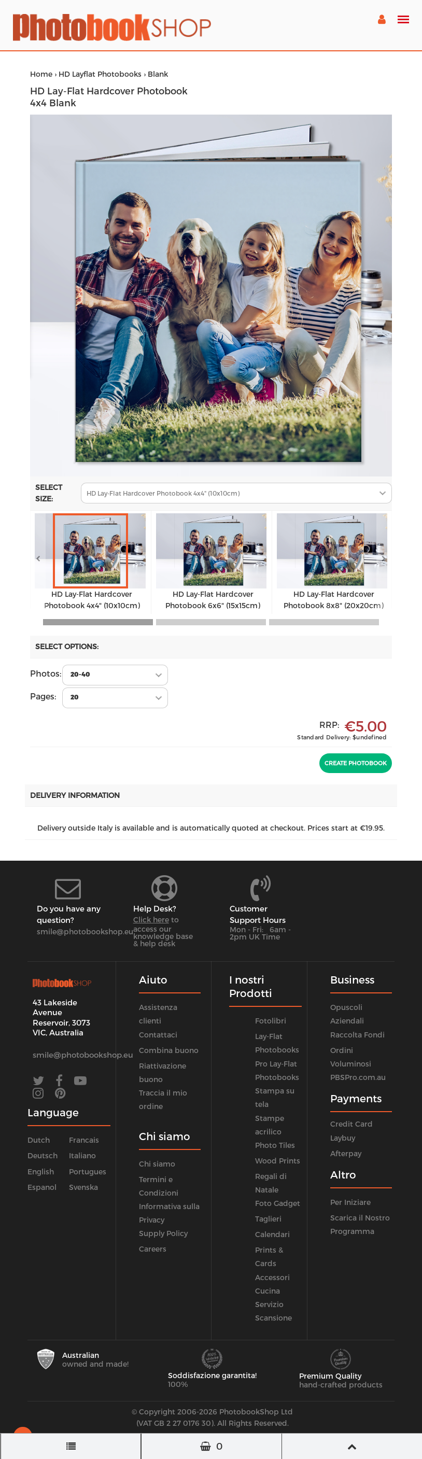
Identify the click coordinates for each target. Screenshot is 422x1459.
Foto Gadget (277, 1203)
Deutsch (42, 1155)
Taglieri (268, 1218)
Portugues (87, 1171)
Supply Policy (163, 1233)
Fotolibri (270, 1020)
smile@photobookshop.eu (85, 931)
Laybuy (342, 1137)
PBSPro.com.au (358, 1077)
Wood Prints (277, 1160)
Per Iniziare (350, 1202)
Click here (151, 919)
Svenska (83, 1187)
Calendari (272, 1234)
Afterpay (345, 1153)
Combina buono (169, 1050)
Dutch (38, 1139)
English (40, 1171)
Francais (84, 1139)
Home (41, 73)
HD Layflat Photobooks (100, 73)
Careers (152, 1248)
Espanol (42, 1187)
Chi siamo (157, 1163)
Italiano (82, 1155)
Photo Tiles (275, 1145)
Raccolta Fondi (357, 1034)
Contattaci (158, 1034)
